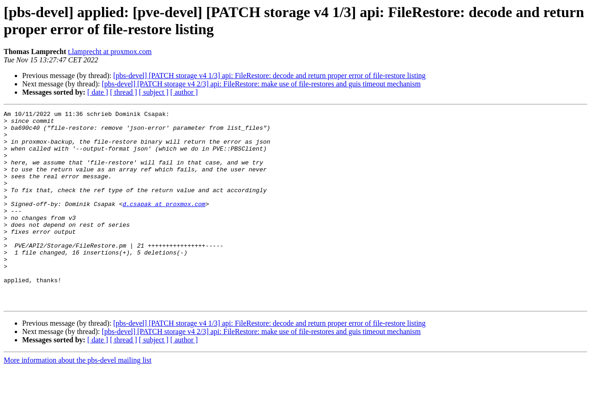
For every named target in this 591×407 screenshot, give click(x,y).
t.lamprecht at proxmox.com (109, 51)
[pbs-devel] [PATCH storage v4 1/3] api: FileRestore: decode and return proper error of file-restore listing (269, 75)
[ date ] (97, 92)
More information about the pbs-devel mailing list (77, 399)
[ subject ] (154, 92)
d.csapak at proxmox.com (163, 223)
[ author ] (184, 92)
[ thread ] (123, 92)
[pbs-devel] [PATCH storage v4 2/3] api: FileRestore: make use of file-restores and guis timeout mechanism (261, 84)
